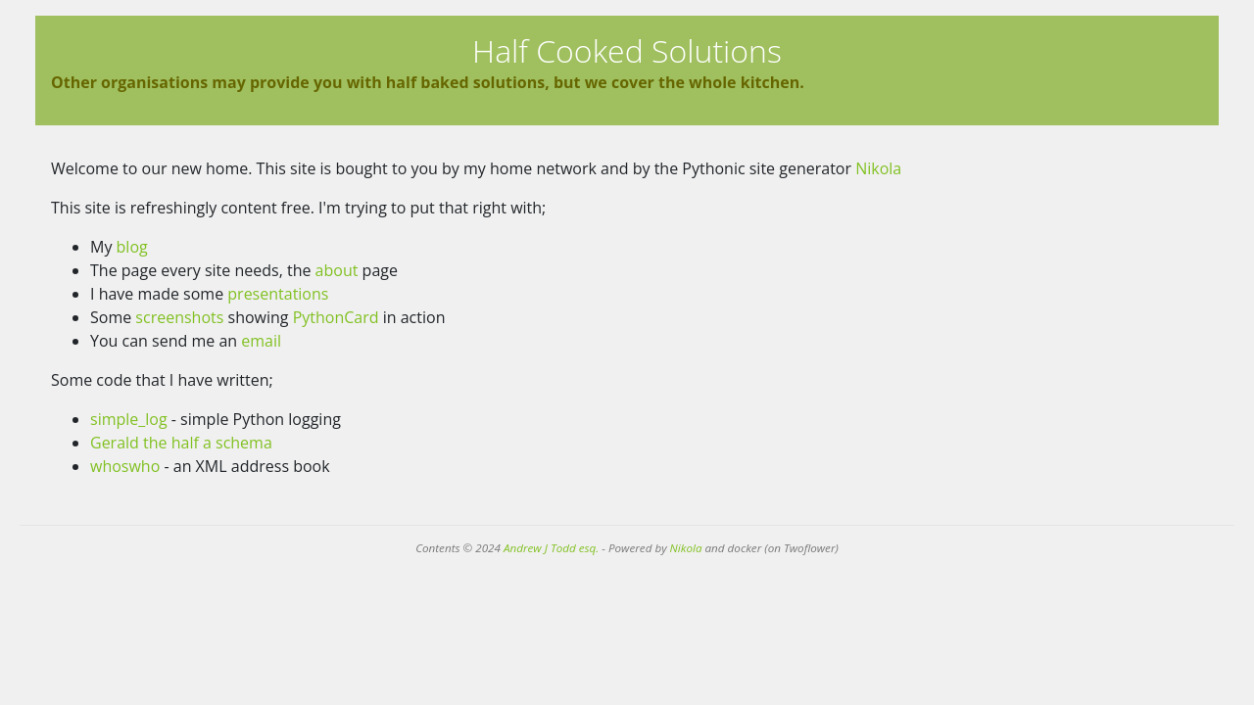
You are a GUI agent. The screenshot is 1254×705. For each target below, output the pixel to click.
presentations (277, 294)
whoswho (125, 466)
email (261, 341)
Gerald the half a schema (181, 442)
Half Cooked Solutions (627, 50)
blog (132, 247)
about (337, 270)
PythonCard (336, 317)
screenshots (179, 317)
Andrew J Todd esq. (551, 547)
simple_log (129, 419)
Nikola (878, 168)
